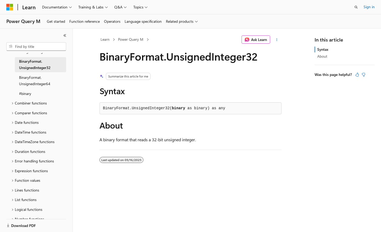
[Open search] (356, 7)
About (322, 56)
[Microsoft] (9, 7)
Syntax (322, 49)
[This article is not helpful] (363, 74)
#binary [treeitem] (25, 93)
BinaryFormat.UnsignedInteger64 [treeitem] (34, 81)
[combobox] (36, 46)
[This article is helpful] (357, 74)
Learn (105, 39)
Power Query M (130, 39)
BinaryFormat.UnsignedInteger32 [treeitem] (35, 64)
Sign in (369, 6)
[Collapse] (64, 35)
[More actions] (277, 39)
